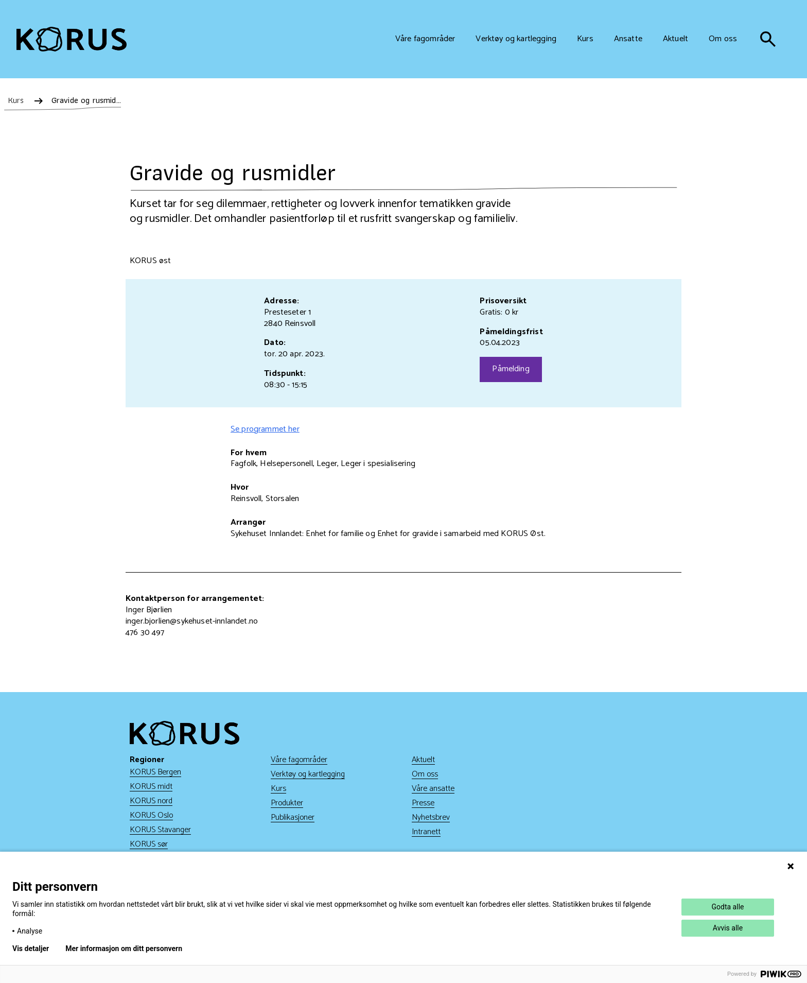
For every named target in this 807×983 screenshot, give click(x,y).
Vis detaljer (30, 948)
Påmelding (510, 369)
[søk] (768, 39)
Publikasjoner (292, 817)
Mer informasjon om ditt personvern (123, 948)
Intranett (426, 832)
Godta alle (728, 907)
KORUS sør (149, 844)
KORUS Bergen (155, 772)
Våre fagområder (299, 760)
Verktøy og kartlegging (308, 774)
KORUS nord (151, 801)
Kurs (278, 789)
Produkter (287, 803)
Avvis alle (728, 928)
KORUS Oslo (151, 815)
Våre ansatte (433, 789)
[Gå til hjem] (71, 39)
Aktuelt (423, 760)
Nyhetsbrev (431, 817)
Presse (423, 803)
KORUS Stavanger (160, 830)
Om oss (425, 774)
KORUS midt (151, 787)
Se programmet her (265, 429)
